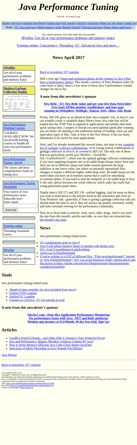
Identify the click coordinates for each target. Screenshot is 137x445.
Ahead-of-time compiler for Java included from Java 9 (42, 289)
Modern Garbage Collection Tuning (15, 90)
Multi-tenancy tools (49, 27)
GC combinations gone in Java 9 (60, 242)
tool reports (68, 23)
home (6, 23)
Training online (13, 225)
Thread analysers (92, 27)
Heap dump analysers (117, 27)
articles (81, 23)
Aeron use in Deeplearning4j (57, 253)
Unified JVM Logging (23, 293)
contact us (129, 23)
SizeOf (76, 27)
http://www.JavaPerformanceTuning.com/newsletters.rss (31, 385)
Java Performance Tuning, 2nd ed (14, 160)
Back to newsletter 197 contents (59, 72)
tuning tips (53, 23)
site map (117, 23)
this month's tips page (53, 219)
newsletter (39, 23)
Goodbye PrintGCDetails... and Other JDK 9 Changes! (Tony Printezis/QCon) (57, 338)
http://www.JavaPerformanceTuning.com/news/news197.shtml (30, 383)
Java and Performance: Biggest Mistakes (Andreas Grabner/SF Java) (51, 341)
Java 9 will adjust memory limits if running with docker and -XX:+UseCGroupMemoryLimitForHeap (77, 247)
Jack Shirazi (9, 354)
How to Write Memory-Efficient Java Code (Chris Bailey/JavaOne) (50, 345)
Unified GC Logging (22, 296)
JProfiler (9, 67)
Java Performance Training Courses (14, 126)
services (16, 23)
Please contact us (26, 387)
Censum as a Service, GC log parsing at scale (37, 300)
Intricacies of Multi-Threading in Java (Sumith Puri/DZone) (46, 348)
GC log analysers (25, 27)
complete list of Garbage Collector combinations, (87, 146)
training (27, 23)
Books (67, 27)
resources (93, 23)
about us (105, 23)
